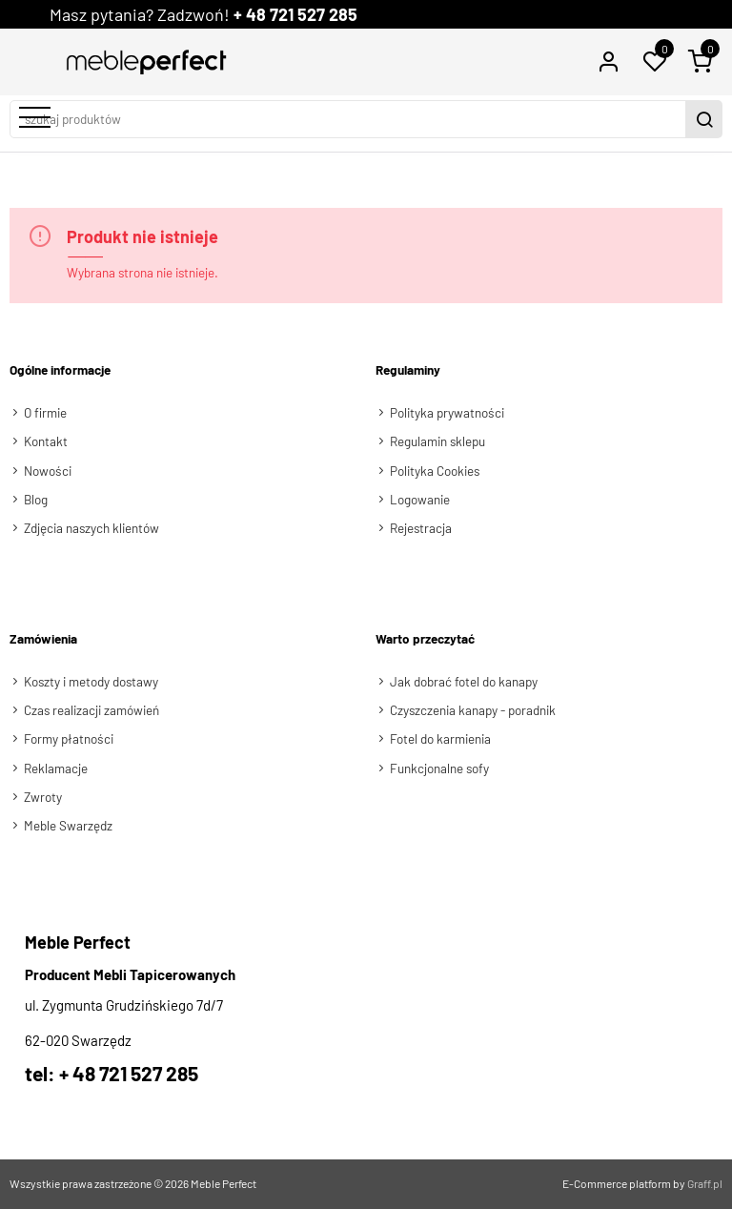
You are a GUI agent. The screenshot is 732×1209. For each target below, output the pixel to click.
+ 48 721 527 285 (295, 14)
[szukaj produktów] (350, 119)
